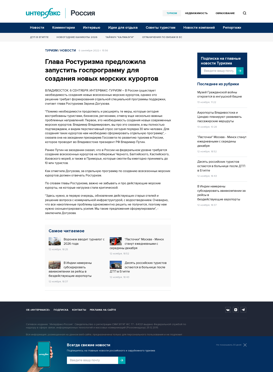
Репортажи (232, 28)
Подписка (61, 309)
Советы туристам (160, 28)
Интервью (91, 28)
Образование (225, 13)
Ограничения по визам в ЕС (162, 37)
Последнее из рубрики (218, 84)
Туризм (172, 13)
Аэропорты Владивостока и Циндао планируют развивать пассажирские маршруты (219, 117)
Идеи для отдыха (123, 28)
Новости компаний (199, 28)
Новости (37, 28)
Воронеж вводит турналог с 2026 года (76, 241)
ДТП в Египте (39, 37)
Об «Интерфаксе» (38, 309)
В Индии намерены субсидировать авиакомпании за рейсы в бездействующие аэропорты (70, 269)
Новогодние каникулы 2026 (77, 37)
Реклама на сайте (103, 309)
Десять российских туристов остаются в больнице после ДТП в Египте (138, 267)
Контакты (79, 309)
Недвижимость (196, 13)
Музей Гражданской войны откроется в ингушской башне (219, 94)
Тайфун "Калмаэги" (119, 37)
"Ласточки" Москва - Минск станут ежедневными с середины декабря (137, 243)
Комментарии (63, 28)
